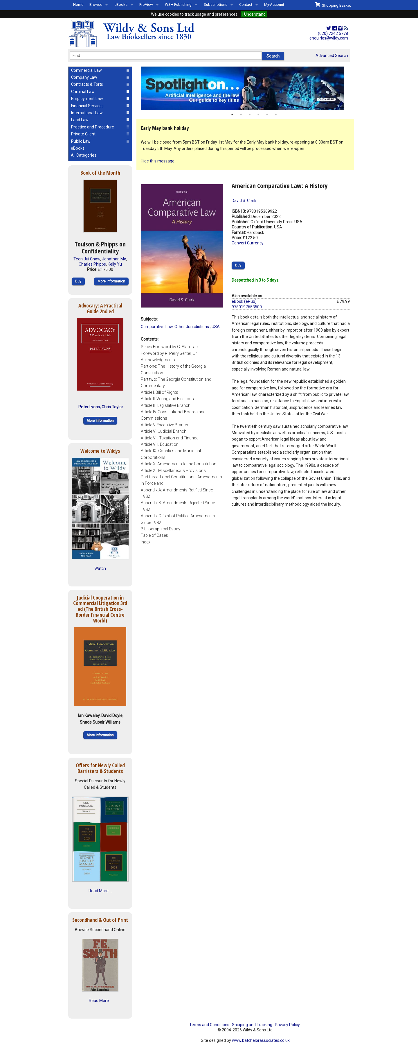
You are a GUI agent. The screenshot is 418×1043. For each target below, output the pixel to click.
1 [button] (232, 114)
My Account (274, 4)
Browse (95, 4)
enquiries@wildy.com (328, 38)
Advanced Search (332, 55)
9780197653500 (247, 307)
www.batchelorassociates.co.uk (261, 1040)
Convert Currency (248, 243)
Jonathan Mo (114, 259)
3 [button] (250, 114)
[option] (245, 88)
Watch (100, 568)
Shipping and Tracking (252, 1024)
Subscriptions (215, 4)
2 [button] (241, 114)
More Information (111, 281)
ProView (146, 4)
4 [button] (258, 114)
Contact (245, 4)
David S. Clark (244, 200)
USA (216, 326)
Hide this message (157, 161)
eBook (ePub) (244, 301)
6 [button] (276, 114)
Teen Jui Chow (86, 259)
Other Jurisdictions (192, 326)
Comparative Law (157, 326)
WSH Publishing (178, 4)
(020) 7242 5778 (333, 33)
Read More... (100, 1000)
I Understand (254, 14)
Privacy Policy (287, 1024)
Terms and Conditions (209, 1024)
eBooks (120, 4)
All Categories (83, 155)
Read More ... (100, 890)
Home (78, 4)
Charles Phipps (92, 264)
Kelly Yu (115, 264)
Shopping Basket (333, 4)
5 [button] (267, 114)
